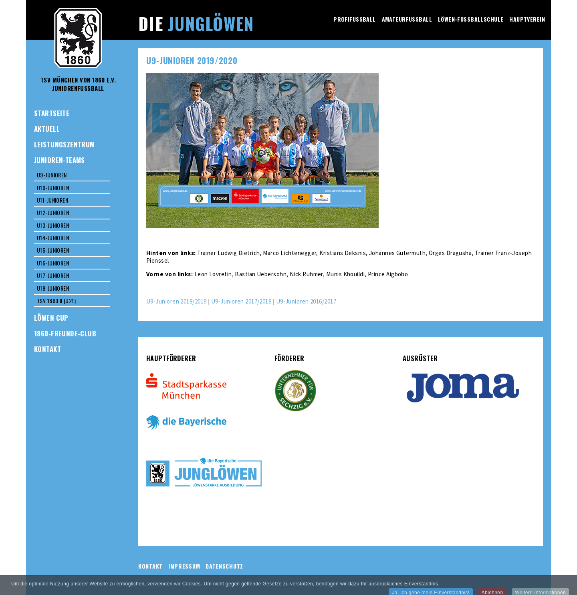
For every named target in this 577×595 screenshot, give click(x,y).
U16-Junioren (53, 263)
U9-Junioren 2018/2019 (176, 301)
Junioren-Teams (59, 160)
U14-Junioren (53, 237)
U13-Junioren (53, 225)
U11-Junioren (52, 200)
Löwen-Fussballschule (470, 19)
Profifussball (354, 19)
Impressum (184, 566)
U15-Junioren (53, 250)
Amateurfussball (407, 19)
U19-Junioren (53, 288)
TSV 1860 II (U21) (56, 300)
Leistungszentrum (64, 144)
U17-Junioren (53, 275)
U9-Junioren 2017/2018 (241, 301)
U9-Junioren (52, 175)
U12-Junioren (53, 212)
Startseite (51, 113)
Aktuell (47, 129)
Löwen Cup (51, 318)
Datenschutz (224, 566)
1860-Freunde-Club (65, 333)
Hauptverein (527, 19)
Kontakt (47, 349)
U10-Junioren (53, 187)
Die (196, 23)
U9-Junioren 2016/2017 (306, 301)
